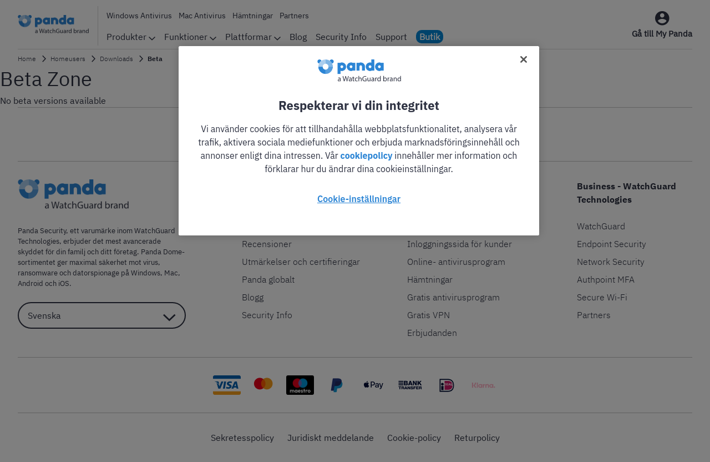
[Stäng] (523, 59)
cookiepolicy (367, 155)
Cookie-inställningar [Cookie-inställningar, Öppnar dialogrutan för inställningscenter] (358, 198)
